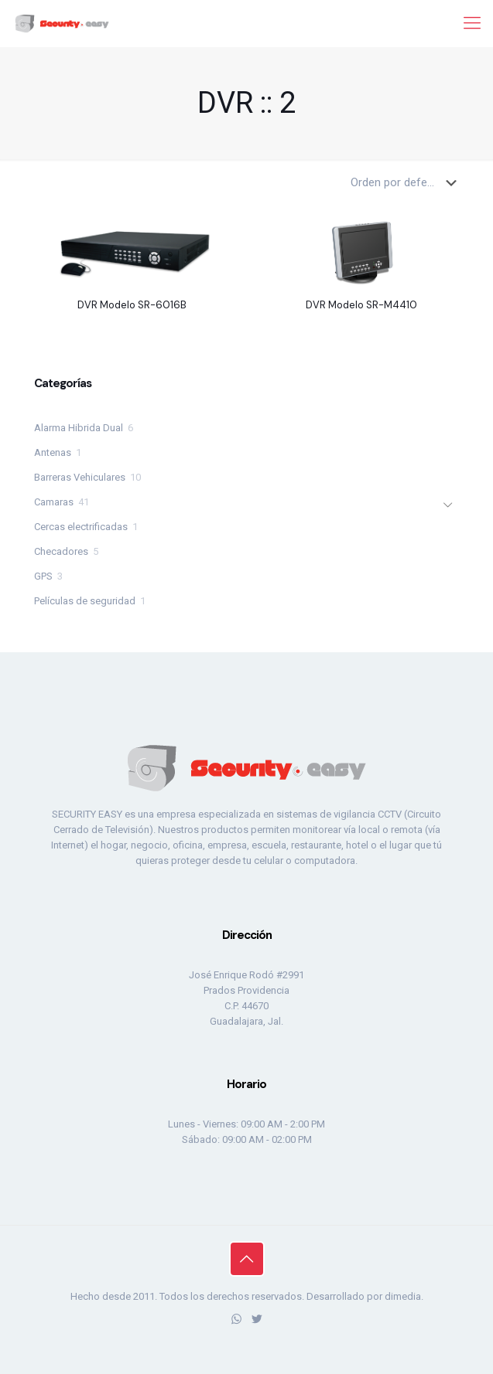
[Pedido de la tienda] (407, 182)
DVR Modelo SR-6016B (132, 304)
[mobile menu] (472, 23)
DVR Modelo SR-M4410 (361, 304)
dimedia (403, 1296)
